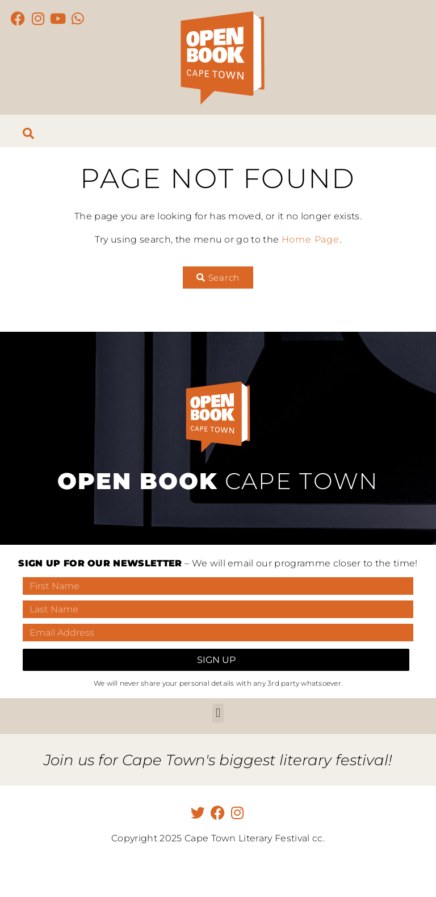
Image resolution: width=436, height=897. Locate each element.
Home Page (310, 239)
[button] (217, 713)
